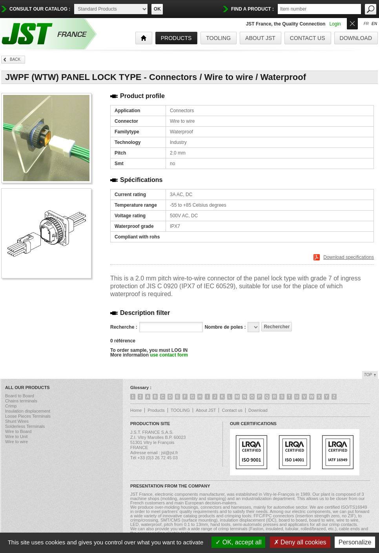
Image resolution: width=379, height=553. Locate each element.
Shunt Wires (17, 421)
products (176, 38)
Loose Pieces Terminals (28, 416)
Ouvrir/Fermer (352, 22)
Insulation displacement (27, 411)
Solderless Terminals (25, 426)
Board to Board (19, 395)
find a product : (252, 9)
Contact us (307, 38)
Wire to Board (18, 431)
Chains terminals (21, 400)
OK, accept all (238, 542)
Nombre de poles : (225, 327)
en (374, 24)
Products (156, 410)
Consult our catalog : (39, 9)
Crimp (10, 406)
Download (356, 38)
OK (157, 9)
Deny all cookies (300, 542)
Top (368, 375)
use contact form (169, 355)
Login (335, 24)
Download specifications (348, 257)
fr (366, 24)
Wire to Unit (16, 436)
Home (136, 410)
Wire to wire (16, 441)
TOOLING (218, 38)
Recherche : (123, 327)
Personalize (355, 542)
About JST (260, 38)
